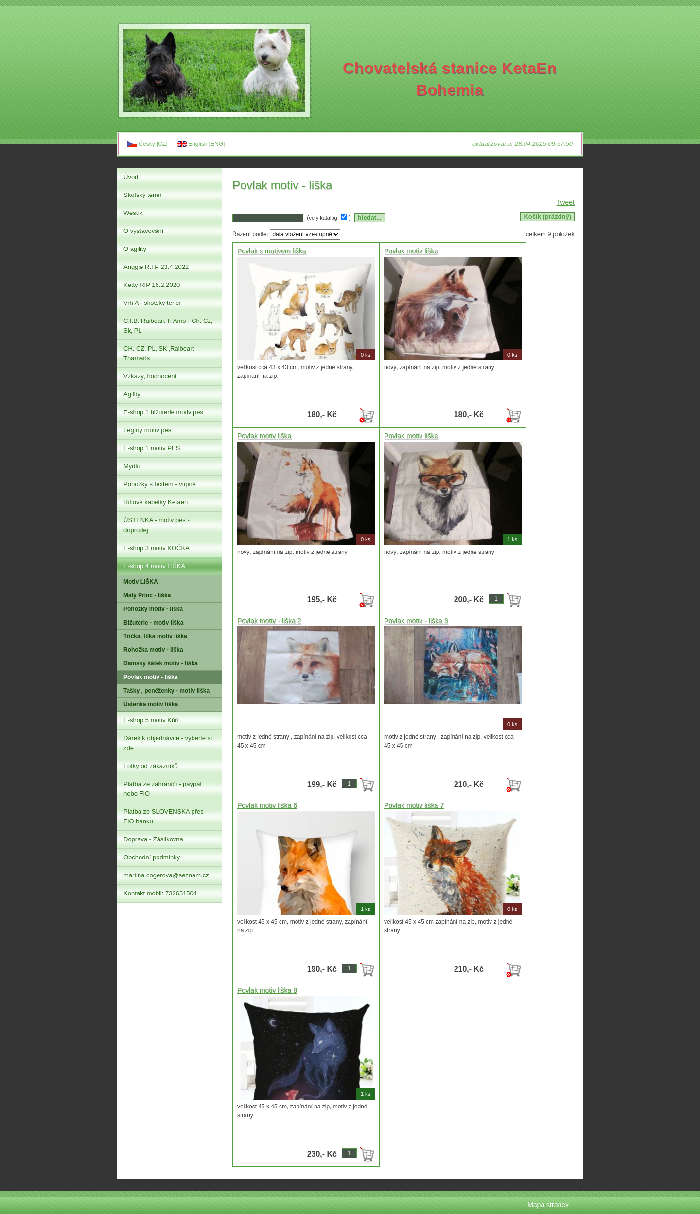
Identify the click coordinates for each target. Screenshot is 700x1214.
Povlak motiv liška (411, 251)
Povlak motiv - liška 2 (269, 621)
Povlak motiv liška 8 (267, 990)
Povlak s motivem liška (271, 251)
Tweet (566, 202)
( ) (329, 217)
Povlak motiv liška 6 (267, 805)
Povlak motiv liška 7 (414, 805)
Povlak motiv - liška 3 (416, 621)
